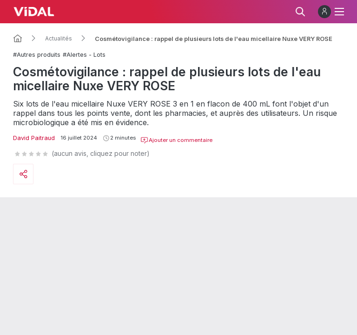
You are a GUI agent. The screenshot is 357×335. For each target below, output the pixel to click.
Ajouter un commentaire (176, 140)
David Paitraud (34, 137)
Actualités (58, 38)
